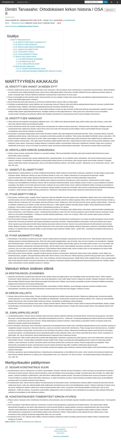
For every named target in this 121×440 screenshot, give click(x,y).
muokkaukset (69, 20)
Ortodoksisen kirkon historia (28, 26)
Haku (105, 2)
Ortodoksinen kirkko (22, 2)
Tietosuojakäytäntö (60, 429)
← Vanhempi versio (16, 23)
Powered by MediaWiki (61, 436)
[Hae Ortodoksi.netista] (94, 2)
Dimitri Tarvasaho (11, 26)
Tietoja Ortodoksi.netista (60, 431)
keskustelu (59, 20)
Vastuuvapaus (60, 433)
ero (7, 23)
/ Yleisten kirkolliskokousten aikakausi (25, 421)
